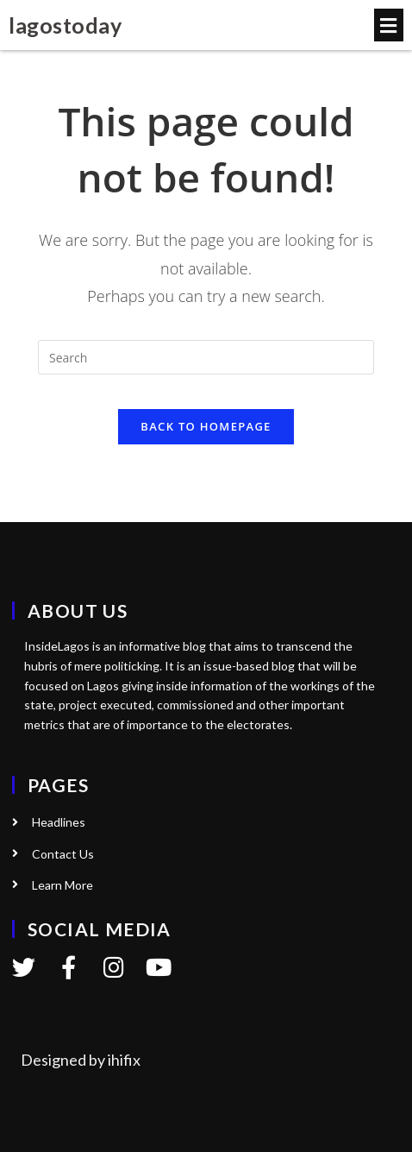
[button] (388, 25)
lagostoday (65, 25)
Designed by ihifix (80, 1059)
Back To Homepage (205, 426)
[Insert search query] (206, 357)
